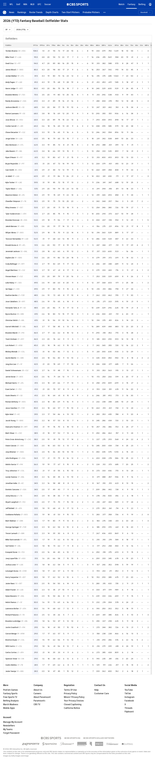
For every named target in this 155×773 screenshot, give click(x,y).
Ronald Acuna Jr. (11, 245)
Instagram (129, 697)
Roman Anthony (11, 402)
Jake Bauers (10, 151)
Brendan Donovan (12, 220)
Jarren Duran (10, 377)
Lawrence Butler (12, 608)
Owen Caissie (10, 445)
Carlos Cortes (11, 652)
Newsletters (9, 725)
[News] (11, 12)
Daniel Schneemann (13, 370)
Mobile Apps (9, 708)
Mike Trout (9, 57)
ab (58, 45)
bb (122, 45)
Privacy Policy (70, 693)
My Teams (8, 729)
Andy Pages (10, 82)
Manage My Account (12, 722)
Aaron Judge (10, 88)
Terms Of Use (70, 690)
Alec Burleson (11, 145)
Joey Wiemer (10, 452)
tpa (53, 45)
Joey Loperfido (11, 558)
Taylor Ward (10, 189)
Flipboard (129, 711)
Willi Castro (10, 646)
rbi (92, 45)
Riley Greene (10, 207)
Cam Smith (9, 170)
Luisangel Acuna (11, 571)
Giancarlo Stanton (12, 427)
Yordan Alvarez (11, 51)
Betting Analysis (11, 700)
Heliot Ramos (10, 602)
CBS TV (37, 704)
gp (48, 45)
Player (8, 45)
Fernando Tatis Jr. (12, 308)
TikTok (128, 693)
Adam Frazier (10, 590)
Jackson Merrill (11, 107)
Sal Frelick (9, 546)
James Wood (10, 70)
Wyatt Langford (11, 502)
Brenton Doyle (11, 640)
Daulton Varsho (11, 295)
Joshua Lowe (10, 565)
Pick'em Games (10, 690)
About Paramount (42, 697)
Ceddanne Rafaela (12, 514)
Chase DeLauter (11, 132)
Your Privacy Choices (74, 700)
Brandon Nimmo (11, 95)
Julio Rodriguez (11, 458)
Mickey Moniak (11, 352)
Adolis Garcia (10, 464)
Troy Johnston (11, 471)
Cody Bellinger (11, 264)
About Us (38, 690)
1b (72, 45)
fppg (42, 45)
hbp (147, 45)
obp (104, 45)
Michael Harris (11, 383)
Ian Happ (8, 289)
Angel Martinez (11, 270)
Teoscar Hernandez (13, 239)
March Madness (10, 704)
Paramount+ (39, 700)
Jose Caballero (11, 301)
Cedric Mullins (11, 665)
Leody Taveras (11, 477)
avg (98, 45)
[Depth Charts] (52, 12)
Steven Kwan (10, 276)
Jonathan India (11, 483)
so (126, 45)
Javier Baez (10, 583)
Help (96, 690)
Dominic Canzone (12, 489)
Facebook (129, 700)
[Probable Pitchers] (91, 12)
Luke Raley (9, 283)
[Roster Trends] (36, 12)
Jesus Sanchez (11, 408)
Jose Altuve (10, 120)
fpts (35, 45)
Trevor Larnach (11, 533)
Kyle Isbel (9, 414)
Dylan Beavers (11, 596)
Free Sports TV (10, 697)
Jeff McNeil (9, 508)
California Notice (72, 708)
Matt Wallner (10, 521)
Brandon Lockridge (13, 621)
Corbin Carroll (11, 126)
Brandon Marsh (11, 333)
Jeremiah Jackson (12, 251)
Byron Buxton (10, 314)
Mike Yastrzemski (12, 539)
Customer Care (101, 693)
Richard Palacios (12, 615)
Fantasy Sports (10, 693)
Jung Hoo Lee (10, 364)
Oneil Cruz (9, 63)
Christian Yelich (11, 320)
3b (81, 45)
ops (116, 45)
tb (131, 45)
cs (141, 45)
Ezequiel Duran (11, 552)
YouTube (129, 690)
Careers (37, 693)
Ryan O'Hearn (10, 157)
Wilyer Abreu (10, 232)
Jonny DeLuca (10, 496)
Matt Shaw (9, 433)
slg (110, 45)
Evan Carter (10, 389)
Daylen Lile (9, 258)
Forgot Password (11, 733)
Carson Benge (11, 633)
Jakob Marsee (11, 226)
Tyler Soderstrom (12, 214)
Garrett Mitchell (12, 326)
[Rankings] (22, 12)
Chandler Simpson (12, 201)
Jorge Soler (10, 138)
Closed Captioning (72, 704)
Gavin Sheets (10, 395)
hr (86, 45)
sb (136, 45)
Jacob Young (10, 420)
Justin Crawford (11, 627)
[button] (104, 12)
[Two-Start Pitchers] (70, 12)
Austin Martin (10, 358)
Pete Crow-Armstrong (14, 439)
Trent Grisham (11, 339)
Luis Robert (10, 345)
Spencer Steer (11, 659)
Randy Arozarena (12, 101)
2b (76, 45)
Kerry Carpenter (12, 577)
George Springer (12, 527)
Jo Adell (8, 176)
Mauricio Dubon (11, 195)
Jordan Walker (11, 76)
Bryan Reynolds (11, 164)
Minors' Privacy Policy (74, 697)
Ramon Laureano (12, 113)
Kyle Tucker (10, 182)
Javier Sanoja (10, 671)
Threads (128, 708)
